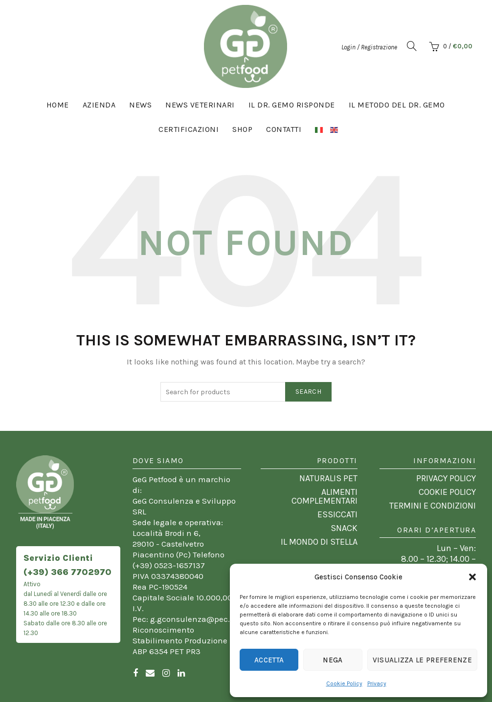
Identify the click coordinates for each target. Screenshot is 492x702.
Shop (242, 129)
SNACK (344, 528)
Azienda (99, 104)
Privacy (376, 683)
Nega (332, 660)
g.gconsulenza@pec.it (192, 619)
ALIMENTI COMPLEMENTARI (324, 496)
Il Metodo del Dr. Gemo (397, 104)
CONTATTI (283, 129)
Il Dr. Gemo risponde (291, 104)
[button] (472, 577)
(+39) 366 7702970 (67, 572)
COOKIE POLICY (447, 492)
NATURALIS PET (328, 478)
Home (57, 104)
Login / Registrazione (369, 47)
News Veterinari (200, 104)
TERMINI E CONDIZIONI (432, 505)
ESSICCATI (337, 514)
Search (308, 391)
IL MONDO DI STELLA (319, 541)
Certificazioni (188, 129)
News (140, 104)
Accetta (269, 660)
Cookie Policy (344, 683)
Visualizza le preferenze (422, 660)
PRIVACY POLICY (446, 478)
